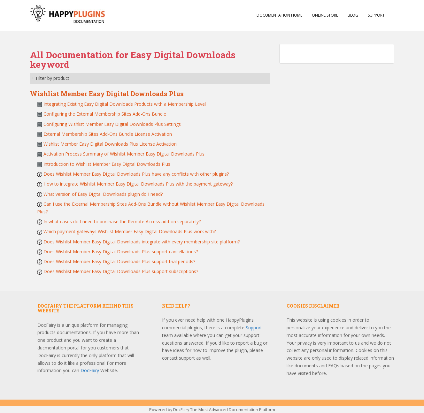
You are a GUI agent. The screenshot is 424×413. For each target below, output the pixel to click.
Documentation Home (279, 15)
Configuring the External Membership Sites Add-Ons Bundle (104, 114)
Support (376, 15)
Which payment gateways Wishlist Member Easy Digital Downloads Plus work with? (129, 231)
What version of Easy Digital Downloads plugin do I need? (103, 194)
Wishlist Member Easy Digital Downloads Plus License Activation (110, 144)
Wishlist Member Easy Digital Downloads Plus (107, 93)
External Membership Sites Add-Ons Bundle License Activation (107, 134)
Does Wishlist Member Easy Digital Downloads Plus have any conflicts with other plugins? (136, 174)
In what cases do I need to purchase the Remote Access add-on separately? (122, 221)
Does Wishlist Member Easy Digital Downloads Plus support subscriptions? (120, 271)
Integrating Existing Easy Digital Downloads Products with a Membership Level (124, 104)
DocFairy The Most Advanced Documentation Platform (224, 409)
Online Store (325, 15)
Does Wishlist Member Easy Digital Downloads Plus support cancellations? (120, 252)
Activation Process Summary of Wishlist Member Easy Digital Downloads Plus (123, 154)
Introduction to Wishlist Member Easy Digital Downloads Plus (106, 164)
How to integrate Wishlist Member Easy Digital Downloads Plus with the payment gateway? (138, 184)
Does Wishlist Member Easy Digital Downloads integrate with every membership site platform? (141, 242)
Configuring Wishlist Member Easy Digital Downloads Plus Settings (112, 124)
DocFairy (90, 370)
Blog (353, 15)
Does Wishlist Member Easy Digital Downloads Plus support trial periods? (119, 261)
